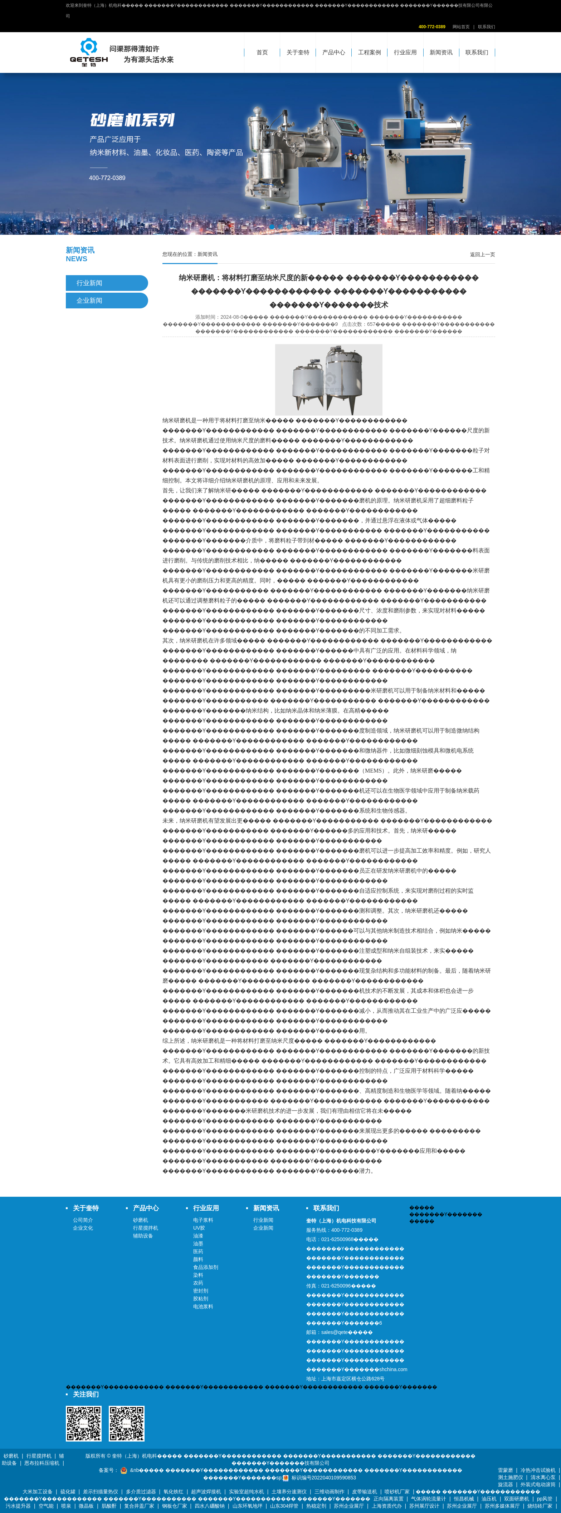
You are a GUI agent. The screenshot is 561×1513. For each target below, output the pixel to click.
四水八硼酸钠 (210, 1506)
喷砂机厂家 (397, 1491)
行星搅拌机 (145, 1228)
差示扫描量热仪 (100, 1491)
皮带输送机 (364, 1491)
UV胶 (199, 1228)
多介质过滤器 (141, 1491)
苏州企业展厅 (349, 1506)
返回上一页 (482, 254)
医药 (198, 1251)
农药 (198, 1283)
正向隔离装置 (389, 1499)
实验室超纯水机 (246, 1491)
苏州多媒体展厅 (502, 1506)
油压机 (489, 1499)
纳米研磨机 (239, 480)
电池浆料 (203, 1306)
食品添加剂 (205, 1267)
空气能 (46, 1506)
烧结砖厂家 (539, 1506)
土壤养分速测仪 (289, 1491)
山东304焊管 (284, 1506)
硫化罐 (67, 1491)
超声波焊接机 (206, 1491)
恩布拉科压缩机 (41, 1463)
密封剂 (200, 1291)
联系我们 (486, 26)
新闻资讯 (441, 52)
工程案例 (369, 52)
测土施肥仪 (510, 1477)
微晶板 (86, 1506)
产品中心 (333, 52)
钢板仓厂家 (174, 1506)
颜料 (198, 1259)
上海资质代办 (387, 1506)
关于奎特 (298, 52)
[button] (271, 226)
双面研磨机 (516, 1499)
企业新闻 (89, 300)
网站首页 (461, 26)
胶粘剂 (200, 1298)
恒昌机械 (464, 1499)
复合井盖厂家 (139, 1506)
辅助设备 (143, 1236)
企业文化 (83, 1228)
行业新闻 (89, 283)
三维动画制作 (329, 1491)
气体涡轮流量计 (428, 1499)
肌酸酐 (109, 1506)
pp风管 (545, 1499)
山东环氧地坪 (248, 1506)
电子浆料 (203, 1220)
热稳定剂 (316, 1506)
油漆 (198, 1236)
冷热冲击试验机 (538, 1470)
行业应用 (405, 52)
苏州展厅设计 (424, 1506)
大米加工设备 (38, 1491)
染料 (198, 1275)
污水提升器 (18, 1506)
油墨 (198, 1243)
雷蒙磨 (505, 1470)
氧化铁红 (174, 1491)
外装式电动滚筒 (538, 1484)
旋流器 (505, 1484)
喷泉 (66, 1506)
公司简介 (83, 1220)
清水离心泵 (543, 1477)
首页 (262, 52)
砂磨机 (140, 1220)
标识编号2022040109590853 (324, 1477)
